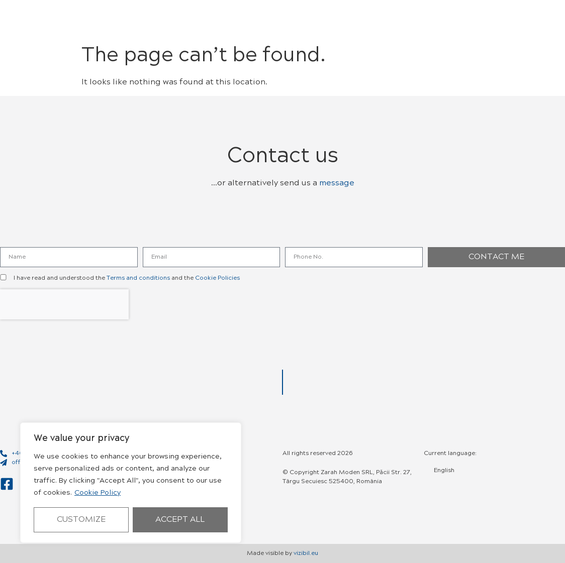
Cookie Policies (217, 278)
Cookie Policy (97, 493)
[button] (480, 20)
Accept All (180, 519)
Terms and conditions (138, 278)
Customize (81, 519)
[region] (130, 482)
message (336, 183)
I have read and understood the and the (127, 278)
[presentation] (64, 304)
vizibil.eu (306, 553)
